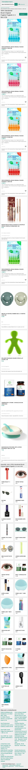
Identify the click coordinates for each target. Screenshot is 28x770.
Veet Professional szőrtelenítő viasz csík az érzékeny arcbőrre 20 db (7, 725)
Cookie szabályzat (19, 766)
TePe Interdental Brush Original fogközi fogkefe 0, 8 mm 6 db (12, 270)
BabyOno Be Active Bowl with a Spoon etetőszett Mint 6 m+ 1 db (12, 448)
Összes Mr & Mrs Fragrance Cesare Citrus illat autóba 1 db (12, 371)
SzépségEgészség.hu (7, 1)
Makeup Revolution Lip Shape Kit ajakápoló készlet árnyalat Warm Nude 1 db (13, 225)
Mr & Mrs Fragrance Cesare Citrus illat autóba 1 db (12, 359)
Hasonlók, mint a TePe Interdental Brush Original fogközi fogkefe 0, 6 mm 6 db (13, 61)
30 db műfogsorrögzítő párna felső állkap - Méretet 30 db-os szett (20, 714)
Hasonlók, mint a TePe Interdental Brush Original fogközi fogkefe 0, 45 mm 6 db (14, 150)
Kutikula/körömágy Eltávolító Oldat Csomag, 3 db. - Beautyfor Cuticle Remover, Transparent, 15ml (21, 739)
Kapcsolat (18, 763)
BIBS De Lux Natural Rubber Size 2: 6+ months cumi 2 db (13, 314)
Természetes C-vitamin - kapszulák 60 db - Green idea (12, 403)
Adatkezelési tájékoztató (8, 766)
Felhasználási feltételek (14, 765)
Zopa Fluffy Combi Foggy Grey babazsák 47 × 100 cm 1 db (7, 731)
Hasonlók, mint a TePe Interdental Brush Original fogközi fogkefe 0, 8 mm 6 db (13, 283)
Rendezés (22, 14)
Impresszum (5, 765)
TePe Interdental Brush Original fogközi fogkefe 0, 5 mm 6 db (12, 181)
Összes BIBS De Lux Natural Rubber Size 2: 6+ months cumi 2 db (13, 326)
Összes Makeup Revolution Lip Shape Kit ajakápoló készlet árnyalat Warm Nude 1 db (13, 238)
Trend (3, 767)
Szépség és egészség (5, 7)
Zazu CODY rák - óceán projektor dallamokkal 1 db (7, 737)
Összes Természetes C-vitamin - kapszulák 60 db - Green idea (12, 415)
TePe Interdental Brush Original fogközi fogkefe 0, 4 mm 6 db (12, 92)
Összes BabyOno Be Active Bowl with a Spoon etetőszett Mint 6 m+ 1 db (13, 461)
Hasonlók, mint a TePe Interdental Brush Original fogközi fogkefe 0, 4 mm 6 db (13, 105)
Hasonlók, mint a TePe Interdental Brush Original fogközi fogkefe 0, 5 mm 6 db (13, 194)
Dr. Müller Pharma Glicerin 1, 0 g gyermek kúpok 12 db (6, 718)
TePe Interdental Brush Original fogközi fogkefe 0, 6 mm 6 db (12, 47)
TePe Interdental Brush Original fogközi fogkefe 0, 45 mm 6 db (12, 136)
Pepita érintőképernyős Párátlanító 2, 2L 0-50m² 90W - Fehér (7, 714)
